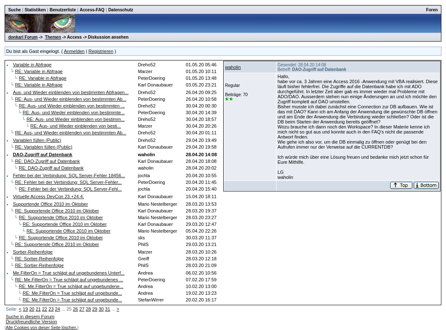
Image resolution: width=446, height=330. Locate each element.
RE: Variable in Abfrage (39, 71)
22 (44, 309)
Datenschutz (120, 10)
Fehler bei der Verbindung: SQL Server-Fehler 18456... (69, 175)
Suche (14, 10)
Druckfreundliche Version (31, 321)
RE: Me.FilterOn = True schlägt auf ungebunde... (72, 293)
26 (75, 309)
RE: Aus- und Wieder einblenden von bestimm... (75, 119)
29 (94, 309)
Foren (432, 10)
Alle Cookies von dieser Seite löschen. (41, 327)
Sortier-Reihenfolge (33, 251)
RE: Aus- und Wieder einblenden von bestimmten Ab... (70, 99)
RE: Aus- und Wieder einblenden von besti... (75, 125)
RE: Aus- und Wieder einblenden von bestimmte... (74, 112)
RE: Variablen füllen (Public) (44, 146)
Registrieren (101, 51)
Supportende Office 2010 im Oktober (50, 204)
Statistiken (35, 10)
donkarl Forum (23, 37)
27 (81, 309)
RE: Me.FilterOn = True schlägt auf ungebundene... (71, 286)
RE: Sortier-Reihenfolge (39, 258)
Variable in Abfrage (32, 64)
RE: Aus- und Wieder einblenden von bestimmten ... (72, 105)
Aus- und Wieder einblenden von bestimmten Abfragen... (71, 92)
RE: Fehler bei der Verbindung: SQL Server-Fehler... (68, 182)
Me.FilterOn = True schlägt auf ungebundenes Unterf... (69, 272)
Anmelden (74, 51)
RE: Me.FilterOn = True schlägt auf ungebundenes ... (69, 279)
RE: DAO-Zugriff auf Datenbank (47, 161)
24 (57, 309)
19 (25, 309)
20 (31, 309)
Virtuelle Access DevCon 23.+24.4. (48, 196)
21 (38, 309)
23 (51, 309)
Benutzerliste (63, 10)
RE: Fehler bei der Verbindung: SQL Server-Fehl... (70, 188)
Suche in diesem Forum (30, 316)
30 (101, 309)
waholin (232, 67)
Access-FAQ (92, 10)
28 (88, 309)
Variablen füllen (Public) (37, 140)
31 (107, 309)
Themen (53, 37)
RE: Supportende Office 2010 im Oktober (57, 210)
